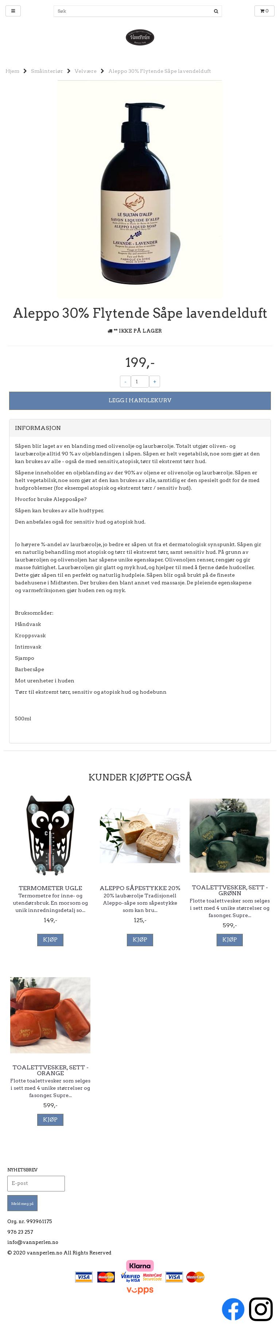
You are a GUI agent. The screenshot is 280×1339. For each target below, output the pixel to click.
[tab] (140, 428)
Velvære (86, 71)
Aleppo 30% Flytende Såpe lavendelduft (159, 71)
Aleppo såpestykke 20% (140, 888)
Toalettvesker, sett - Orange (50, 1070)
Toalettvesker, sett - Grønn (230, 890)
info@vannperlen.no (32, 1242)
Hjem (12, 71)
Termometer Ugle (50, 888)
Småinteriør (47, 71)
